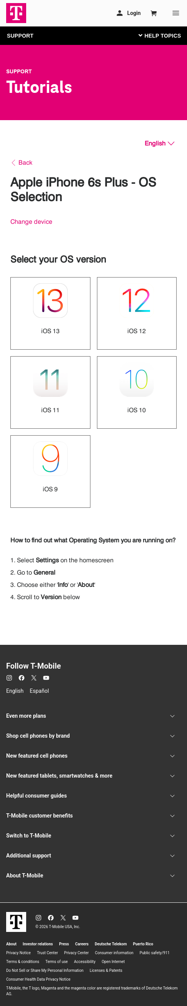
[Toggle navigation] (158, 35)
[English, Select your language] (159, 144)
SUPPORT (20, 36)
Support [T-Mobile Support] (19, 71)
